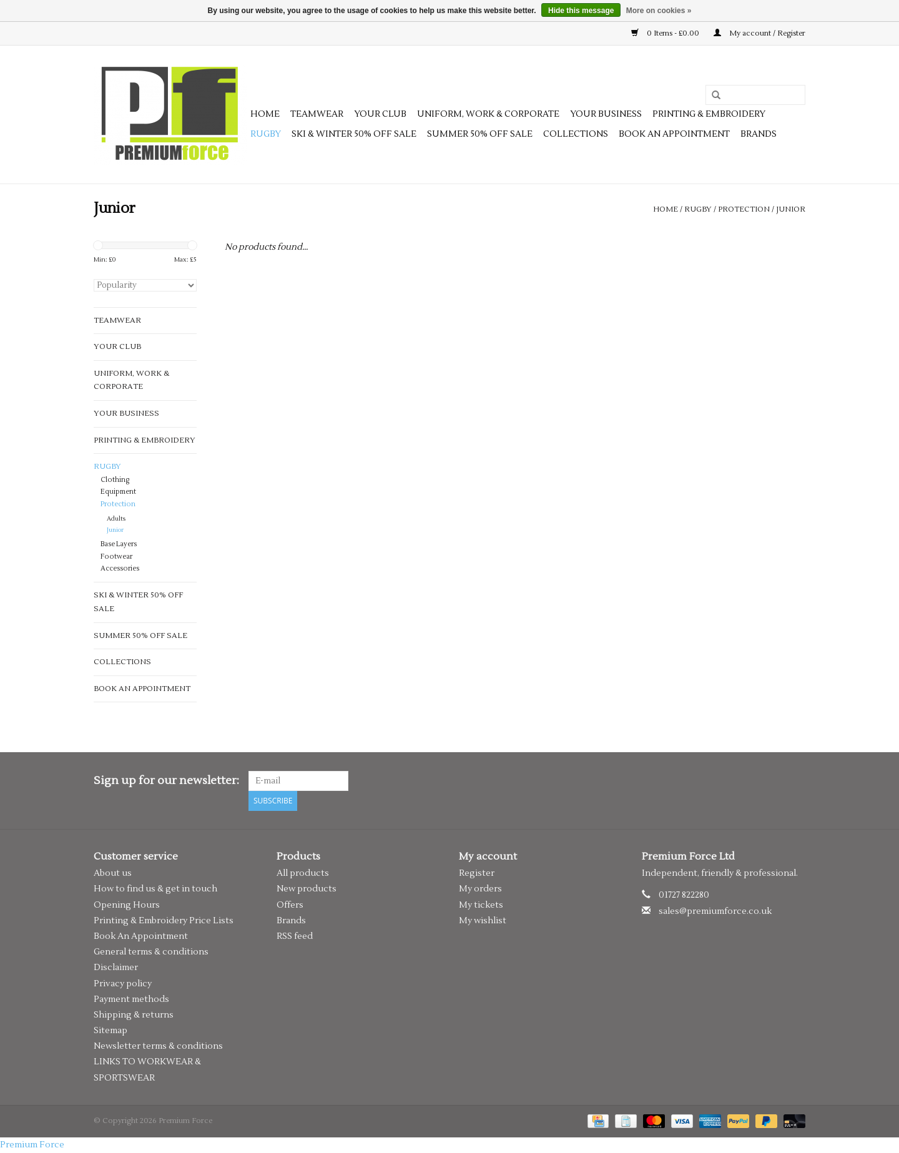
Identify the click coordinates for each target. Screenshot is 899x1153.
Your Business (606, 114)
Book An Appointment (141, 936)
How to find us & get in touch (155, 889)
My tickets (481, 905)
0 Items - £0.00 (666, 33)
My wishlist (482, 920)
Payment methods (131, 999)
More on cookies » (659, 10)
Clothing (115, 480)
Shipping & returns (134, 1015)
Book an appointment (674, 134)
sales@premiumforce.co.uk (715, 911)
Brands (758, 134)
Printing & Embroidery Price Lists (163, 920)
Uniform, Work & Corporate (488, 114)
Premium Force (32, 1145)
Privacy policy (123, 983)
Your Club (380, 114)
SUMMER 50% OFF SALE (480, 134)
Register (476, 873)
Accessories (120, 568)
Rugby (265, 134)
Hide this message (581, 10)
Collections (575, 134)
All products (303, 873)
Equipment (118, 492)
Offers (290, 905)
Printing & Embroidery (708, 114)
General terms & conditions (151, 952)
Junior (790, 209)
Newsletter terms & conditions (158, 1046)
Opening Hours (127, 905)
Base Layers (119, 544)
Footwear (116, 556)
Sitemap (110, 1030)
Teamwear (316, 114)
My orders (480, 889)
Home (265, 114)
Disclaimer (116, 967)
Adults (116, 519)
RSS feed (295, 936)
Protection (744, 209)
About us (113, 873)
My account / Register (759, 33)
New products (307, 889)
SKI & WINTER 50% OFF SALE (354, 134)
